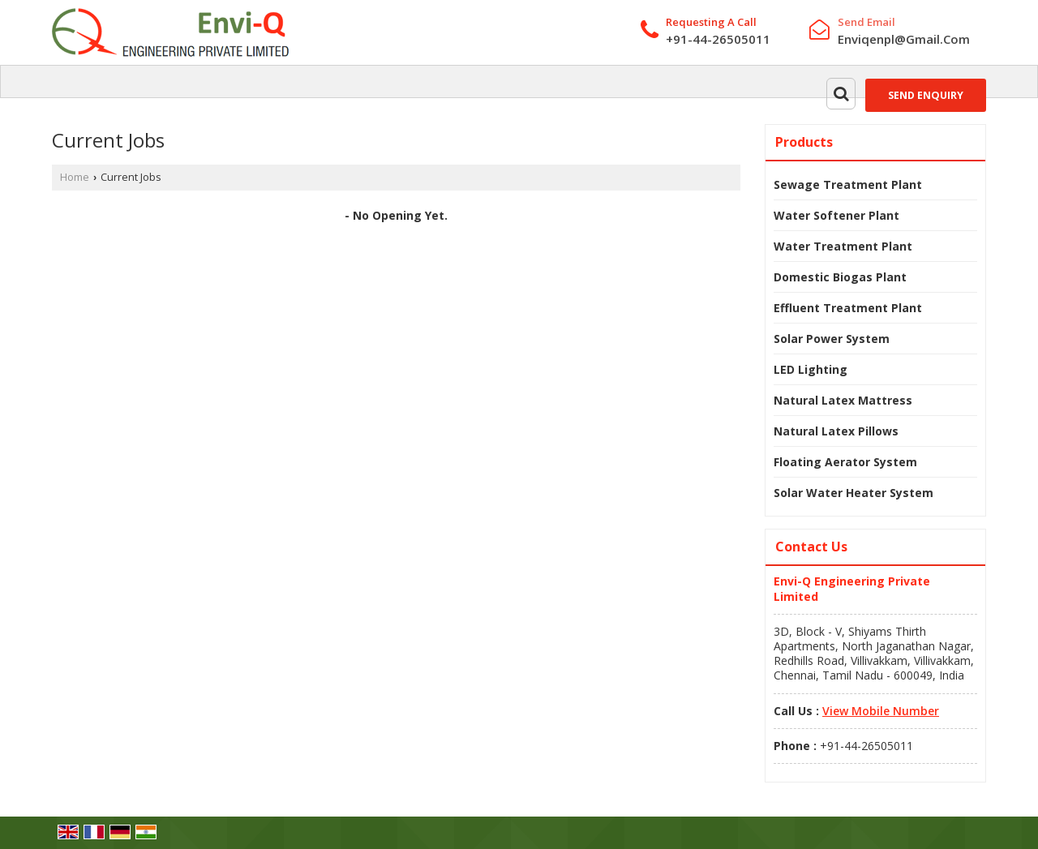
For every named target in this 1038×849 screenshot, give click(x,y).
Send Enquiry (925, 95)
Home (74, 177)
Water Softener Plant (836, 215)
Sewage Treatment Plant (848, 184)
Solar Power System (832, 338)
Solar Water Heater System (853, 492)
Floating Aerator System (845, 462)
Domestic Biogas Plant (840, 277)
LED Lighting (810, 369)
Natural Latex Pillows (836, 431)
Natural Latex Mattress (843, 400)
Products (804, 142)
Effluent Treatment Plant (848, 307)
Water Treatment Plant (843, 246)
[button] (880, 710)
